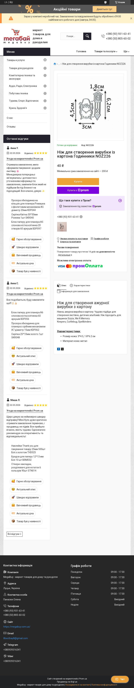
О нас (10, 118)
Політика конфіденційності (104, 685)
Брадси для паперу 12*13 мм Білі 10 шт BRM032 (27, 458)
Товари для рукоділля (21, 68)
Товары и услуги (16, 60)
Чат (120, 679)
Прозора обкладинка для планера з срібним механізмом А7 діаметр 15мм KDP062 (28, 326)
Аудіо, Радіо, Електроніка (23, 86)
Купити (78, 181)
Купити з (78, 190)
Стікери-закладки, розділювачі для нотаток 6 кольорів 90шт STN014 (26, 467)
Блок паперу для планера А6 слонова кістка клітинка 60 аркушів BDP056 (27, 315)
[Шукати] (87, 36)
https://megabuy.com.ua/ (16, 626)
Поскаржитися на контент (77, 685)
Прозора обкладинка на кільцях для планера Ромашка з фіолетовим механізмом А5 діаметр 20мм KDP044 (28, 205)
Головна (81, 51)
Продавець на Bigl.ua (67, 682)
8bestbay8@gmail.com (15, 638)
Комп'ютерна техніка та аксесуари (22, 77)
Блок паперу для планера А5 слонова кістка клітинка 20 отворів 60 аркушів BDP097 (27, 225)
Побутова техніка (18, 93)
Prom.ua (83, 679)
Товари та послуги (104, 51)
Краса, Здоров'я (18, 108)
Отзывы (11, 126)
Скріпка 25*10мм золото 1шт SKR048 (27, 336)
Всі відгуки (13, 534)
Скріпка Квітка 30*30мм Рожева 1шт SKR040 (24, 216)
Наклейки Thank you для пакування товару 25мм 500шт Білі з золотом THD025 (28, 449)
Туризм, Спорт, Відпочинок (24, 100)
